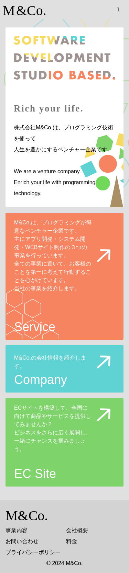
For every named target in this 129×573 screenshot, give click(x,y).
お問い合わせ (22, 541)
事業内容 (17, 530)
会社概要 (77, 530)
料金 (71, 541)
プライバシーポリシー (33, 552)
